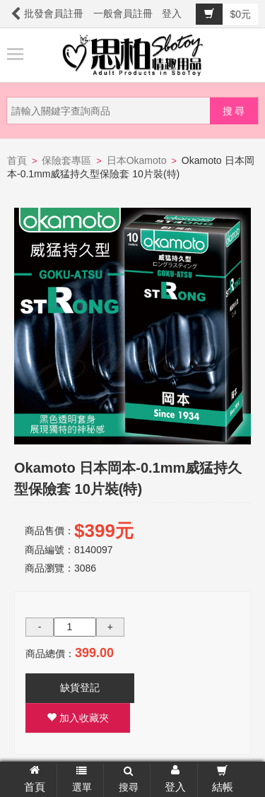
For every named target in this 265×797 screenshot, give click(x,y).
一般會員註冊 (123, 13)
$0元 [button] (223, 14)
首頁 (17, 160)
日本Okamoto (137, 160)
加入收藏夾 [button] (78, 718)
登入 (172, 13)
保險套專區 (66, 160)
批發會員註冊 (53, 13)
